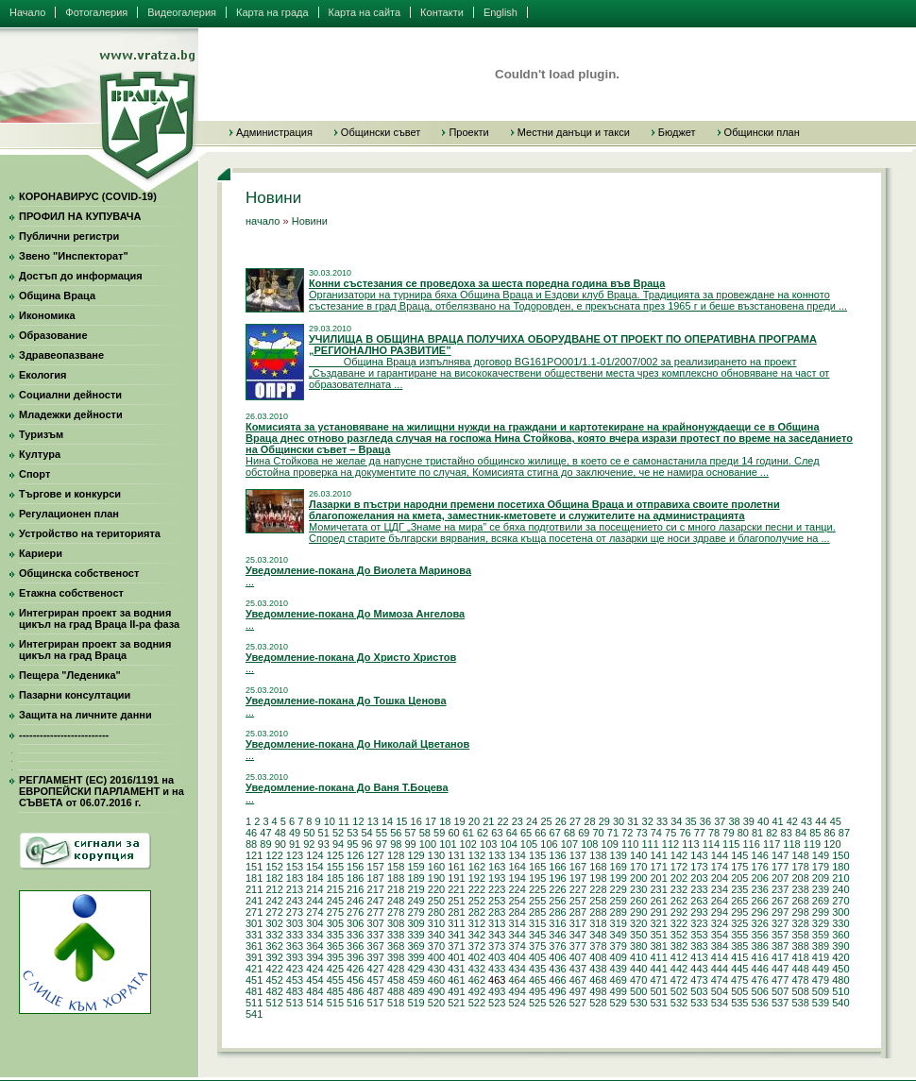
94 (338, 844)
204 (719, 878)
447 (780, 968)
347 (577, 934)
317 (577, 923)
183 (294, 878)
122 (273, 855)
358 (799, 934)
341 (456, 934)
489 (415, 991)
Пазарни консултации (74, 695)
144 (719, 855)
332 (273, 934)
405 (537, 957)
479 (820, 980)
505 (739, 991)
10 (329, 821)
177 (780, 866)
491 (456, 991)
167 (577, 866)
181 (254, 878)
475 (739, 980)
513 (294, 1002)
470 (638, 980)
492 (476, 991)
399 (415, 957)
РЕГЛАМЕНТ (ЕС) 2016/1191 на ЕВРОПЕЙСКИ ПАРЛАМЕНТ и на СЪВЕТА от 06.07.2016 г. (101, 791)
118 (791, 844)
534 (719, 1002)
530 (638, 1002)
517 (375, 1002)
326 (760, 923)
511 (254, 1002)
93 (324, 844)
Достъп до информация (81, 275)
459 (415, 980)
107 (569, 844)
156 (355, 866)
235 (739, 889)
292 (678, 912)
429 (415, 968)
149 (820, 855)
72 (627, 832)
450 (840, 968)
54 (367, 832)
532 (678, 1002)
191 (456, 878)
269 (820, 900)
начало (263, 221)
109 (610, 844)
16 (416, 821)
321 (658, 923)
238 (799, 889)
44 (820, 821)
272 (273, 912)
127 (375, 855)
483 (294, 991)
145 (739, 855)
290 (638, 912)
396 (355, 957)
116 (751, 844)
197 (577, 878)
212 (273, 889)
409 (618, 957)
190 (436, 878)
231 (658, 889)
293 (698, 912)
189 (415, 878)
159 (415, 866)
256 (557, 900)
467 (577, 980)
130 (436, 855)
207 (780, 878)
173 (698, 866)
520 (436, 1002)
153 (294, 866)
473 (698, 980)
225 (537, 889)
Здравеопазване (61, 355)
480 (840, 980)
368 (395, 946)
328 (799, 923)
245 (335, 900)
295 (739, 912)
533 (698, 1002)
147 (780, 855)
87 (844, 832)
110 (629, 844)
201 (658, 878)
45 (835, 821)
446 (760, 968)
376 (557, 946)
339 (415, 934)
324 (719, 923)
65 (526, 832)
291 (658, 912)
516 (355, 1002)
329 (820, 923)
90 (280, 844)
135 (537, 855)
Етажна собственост (71, 593)
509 (820, 991)
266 (760, 900)
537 (780, 1002)
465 (537, 980)
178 (799, 866)
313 (496, 923)
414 (719, 957)
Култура (39, 454)
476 (760, 980)
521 (456, 1002)
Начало (27, 12)
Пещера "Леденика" (70, 675)
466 (557, 980)
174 (719, 866)
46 (251, 832)
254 (516, 900)
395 (335, 957)
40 (763, 821)
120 (831, 844)
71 (613, 832)
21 (488, 821)
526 (557, 1002)
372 (476, 946)
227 (577, 889)
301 (254, 923)
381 (658, 946)
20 (474, 821)
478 (799, 980)
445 (739, 968)
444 (719, 968)
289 (618, 912)
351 (658, 934)
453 (294, 980)
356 (760, 934)
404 (516, 957)
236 (760, 889)
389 (820, 946)
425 (335, 968)
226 (557, 889)
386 (760, 946)
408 (597, 957)
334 (314, 934)
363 (294, 946)
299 (820, 912)
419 (820, 957)
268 (799, 900)
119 (812, 844)
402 (476, 957)
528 (597, 1002)
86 (830, 832)
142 (678, 855)
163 (496, 866)
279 (415, 912)
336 (355, 934)
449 (820, 968)
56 (395, 832)
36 (705, 821)
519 (415, 1002)
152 (273, 866)
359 (820, 934)
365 (335, 946)
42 (792, 821)
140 (638, 855)
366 (355, 946)
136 (557, 855)
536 (760, 1002)
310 (436, 923)
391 (254, 957)
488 (395, 991)
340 (436, 934)
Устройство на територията (90, 533)
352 (678, 934)
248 (395, 900)
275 (335, 912)
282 (476, 912)
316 (557, 923)
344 (516, 934)
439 (618, 968)
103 (488, 844)
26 (561, 821)
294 (719, 912)
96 (367, 844)
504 (719, 991)
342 (476, 934)
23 (517, 821)
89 (265, 844)
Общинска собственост (79, 573)
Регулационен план (69, 513)
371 (456, 946)
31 (632, 821)
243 (294, 900)
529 (618, 1002)
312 (476, 923)
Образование (53, 335)
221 (456, 889)
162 (476, 866)
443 (698, 968)
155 (335, 866)
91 (294, 844)
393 (294, 957)
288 (597, 912)
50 (308, 832)
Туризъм (41, 434)
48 (280, 832)
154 (314, 866)
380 (638, 946)
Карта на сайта (365, 12)
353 (698, 934)
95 (352, 844)
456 (355, 980)
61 (468, 832)
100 (427, 844)
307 (375, 923)
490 (436, 991)
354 (719, 934)
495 (537, 991)
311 (456, 923)
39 (749, 821)
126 (355, 855)
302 (273, 923)
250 (436, 900)
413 (698, 957)
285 (537, 912)
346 (557, 934)
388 (799, 946)
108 (589, 844)
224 (516, 889)
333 (294, 934)
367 (375, 946)
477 (780, 980)
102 (468, 844)
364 (314, 946)
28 (589, 821)
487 (375, 991)
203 (698, 878)
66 (540, 832)
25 (545, 821)
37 (719, 821)
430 (436, 968)
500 (638, 991)
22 (502, 821)
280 (436, 912)
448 (799, 968)
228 (597, 889)
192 (476, 878)
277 (375, 912)
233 (698, 889)
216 (355, 889)
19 (460, 821)
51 (324, 832)
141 (658, 855)
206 (760, 878)
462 (476, 980)
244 (314, 900)
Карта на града (272, 12)
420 (840, 957)
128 (395, 855)
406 (557, 957)
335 (335, 934)
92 (308, 844)
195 (537, 878)
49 (294, 832)
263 (698, 900)
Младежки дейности (71, 414)
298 (799, 912)
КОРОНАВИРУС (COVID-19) (88, 196)
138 (597, 855)
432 (476, 968)
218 (395, 889)
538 (799, 1002)
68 (569, 832)
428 (395, 968)
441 (658, 968)
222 (476, 889)
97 (381, 844)
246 (355, 900)
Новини (310, 221)
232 (678, 889)
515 (335, 1002)
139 (618, 855)
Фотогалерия (96, 12)
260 (638, 900)
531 (658, 1002)
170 (638, 866)
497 (577, 991)
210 (840, 878)
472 (678, 980)
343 (496, 934)
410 (638, 957)
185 (335, 878)
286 (557, 912)
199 (618, 878)
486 (355, 991)
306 (355, 923)
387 (780, 946)
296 (760, 912)
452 (273, 980)
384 (719, 946)
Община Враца (57, 295)
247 (375, 900)
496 (557, 991)
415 (739, 957)
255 (537, 900)
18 (444, 821)
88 (251, 844)
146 (760, 855)
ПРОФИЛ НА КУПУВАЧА (80, 216)
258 (597, 900)
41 (777, 821)
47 (265, 832)
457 (375, 980)
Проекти (468, 132)
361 (254, 946)
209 (820, 878)
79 (728, 832)
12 (358, 821)
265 (739, 900)
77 (699, 832)
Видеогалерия (181, 12)
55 (381, 832)
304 (314, 923)
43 (806, 821)
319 (618, 923)
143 (698, 855)
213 (294, 889)
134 (516, 855)
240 (840, 889)
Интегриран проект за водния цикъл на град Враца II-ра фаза (99, 618)
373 (496, 946)
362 (273, 946)
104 (508, 844)
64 (511, 832)
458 (395, 980)
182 (273, 878)
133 (496, 855)
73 (641, 832)
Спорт (34, 474)
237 (780, 889)
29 (604, 821)
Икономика (47, 315)
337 (375, 934)
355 (739, 934)
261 (658, 900)
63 (496, 832)
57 (410, 832)
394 (314, 957)
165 (537, 866)
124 (314, 855)
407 (577, 957)
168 (597, 866)
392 (273, 957)
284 (516, 912)
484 (314, 991)
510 (840, 991)
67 (555, 832)
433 (496, 968)
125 (335, 855)
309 (415, 923)
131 (456, 855)
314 (516, 923)
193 (496, 878)
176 (760, 866)
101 (447, 844)
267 (780, 900)
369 (415, 946)
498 (597, 991)
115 (730, 844)
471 (658, 980)
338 (395, 934)
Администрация (274, 132)
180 (840, 866)
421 (254, 968)
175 (739, 866)
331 (254, 934)
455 (335, 980)
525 (537, 1002)
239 (820, 889)
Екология (42, 374)
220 (436, 889)
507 (780, 991)
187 (375, 878)
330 (840, 923)
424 (314, 968)
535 (739, 1002)
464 (516, 980)
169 (618, 866)
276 (355, 912)
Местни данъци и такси (573, 132)
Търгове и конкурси (70, 493)
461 (456, 980)
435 (537, 968)
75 (670, 832)
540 (840, 1002)
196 (557, 878)
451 (254, 980)
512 (273, 1002)
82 (771, 832)
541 (254, 1014)
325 (739, 923)
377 (577, 946)
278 (395, 912)
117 (771, 844)
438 (597, 968)
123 (294, 855)
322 (678, 923)
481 (254, 991)
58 (425, 832)
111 (649, 844)
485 (335, 991)
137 (577, 855)
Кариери (40, 553)
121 (254, 855)
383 (698, 946)
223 (496, 889)
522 (476, 1002)
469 (618, 980)
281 (456, 912)
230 (638, 889)
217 (375, 889)
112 (670, 844)
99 (410, 844)
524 (516, 1002)
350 (638, 934)
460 (436, 980)
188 (395, 878)
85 (815, 832)
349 (618, 934)
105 (528, 844)
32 (647, 821)
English (500, 12)
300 (840, 912)
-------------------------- (64, 734)
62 (482, 832)
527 (577, 1002)
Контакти (442, 12)
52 (338, 832)
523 (496, 1002)
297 (780, 912)
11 (343, 821)
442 (678, 968)
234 (719, 889)
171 (658, 866)
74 (656, 832)
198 (597, 878)
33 (662, 821)
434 (516, 968)
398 (395, 957)
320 (638, 923)
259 (618, 900)
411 (658, 957)
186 (355, 878)
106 (548, 844)
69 (583, 832)
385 (739, 946)
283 (496, 912)
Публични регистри (69, 236)
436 (557, 968)
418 (799, 957)
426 (355, 968)
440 (638, 968)
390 (840, 946)
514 (314, 1002)
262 (678, 900)
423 (294, 968)
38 (733, 821)
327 (780, 923)
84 (800, 832)
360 (840, 934)
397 (375, 957)
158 (395, 866)
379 (618, 946)
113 (690, 844)
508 (799, 991)
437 (577, 968)
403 (496, 957)
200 (638, 878)
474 (719, 980)
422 (273, 968)
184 (314, 878)
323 (698, 923)
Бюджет (677, 132)
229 (618, 889)
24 (531, 821)
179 (820, 866)
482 (273, 991)
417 (780, 957)
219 (415, 889)
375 (537, 946)
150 (840, 855)
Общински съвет (381, 132)
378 (597, 946)
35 (691, 821)
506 (760, 991)
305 (335, 923)
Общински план (762, 132)
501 (658, 991)
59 (439, 832)
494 (516, 991)
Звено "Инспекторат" (73, 256)
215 (335, 889)
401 (456, 957)
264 (719, 900)
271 (254, 912)
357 (780, 934)
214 (314, 889)
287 (577, 912)
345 (537, 934)
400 (436, 957)
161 (456, 866)
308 (395, 923)
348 (597, 934)
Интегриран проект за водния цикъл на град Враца (95, 649)
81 (757, 832)
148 (799, 855)
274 (314, 912)
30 (618, 821)
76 (684, 832)
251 (456, 900)
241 (254, 900)
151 (254, 866)
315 (537, 923)
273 (294, 912)
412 (678, 957)
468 (597, 980)
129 (415, 855)
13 (373, 821)
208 (799, 878)
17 (430, 821)
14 (387, 821)
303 (294, 923)
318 (597, 923)
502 (678, 991)
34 (676, 821)
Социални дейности (70, 394)
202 (678, 878)
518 (395, 1002)
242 (273, 900)
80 (743, 832)
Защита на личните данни (85, 714)
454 (314, 980)
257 (577, 900)
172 (678, 866)
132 (476, 855)
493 (496, 991)
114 (711, 844)
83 (786, 832)
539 (820, 1002)
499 (618, 991)
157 (375, 866)
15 (401, 821)
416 (760, 957)
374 (516, 946)
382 (678, 946)
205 (739, 878)
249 (415, 900)
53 (352, 832)
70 (598, 832)
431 (456, 968)
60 (453, 832)
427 (375, 968)
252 (476, 900)
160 (436, 866)
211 (254, 889)
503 (698, 991)
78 (714, 832)
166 (557, 866)
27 (575, 821)
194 (516, 878)
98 (395, 844)
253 (496, 900)
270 (840, 900)
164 (516, 866)
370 (436, 946)
